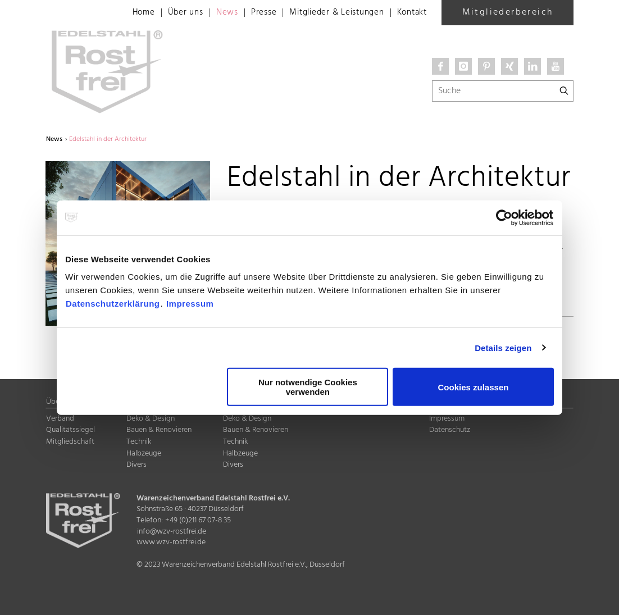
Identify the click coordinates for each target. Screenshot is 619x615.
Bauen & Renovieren (159, 430)
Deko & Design (150, 419)
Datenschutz (449, 430)
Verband (60, 419)
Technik (138, 442)
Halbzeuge (143, 453)
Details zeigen (503, 347)
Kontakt (410, 13)
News (213, 13)
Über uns (170, 13)
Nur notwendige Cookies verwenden (307, 387)
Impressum (190, 303)
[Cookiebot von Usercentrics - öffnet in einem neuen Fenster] (505, 217)
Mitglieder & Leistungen (330, 13)
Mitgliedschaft (70, 442)
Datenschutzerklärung (113, 303)
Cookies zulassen (473, 386)
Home (127, 13)
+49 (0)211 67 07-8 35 (198, 520)
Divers (136, 465)
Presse (252, 13)
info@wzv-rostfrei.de (171, 531)
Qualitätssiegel (70, 430)
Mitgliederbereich (507, 12)
